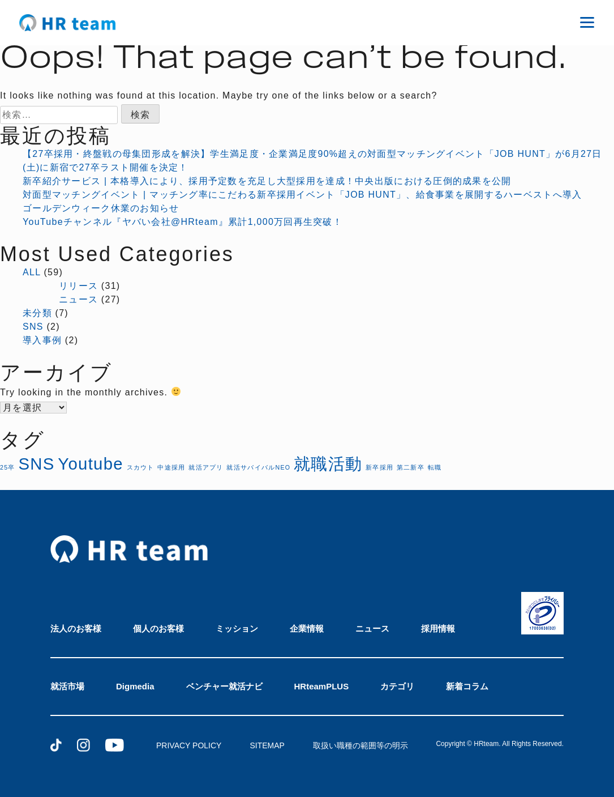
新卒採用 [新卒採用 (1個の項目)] (379, 467)
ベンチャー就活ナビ (224, 686)
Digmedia (135, 686)
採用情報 (438, 628)
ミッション (237, 628)
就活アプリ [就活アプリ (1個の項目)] (205, 467)
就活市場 (67, 686)
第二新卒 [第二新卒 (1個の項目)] (410, 467)
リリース (78, 286)
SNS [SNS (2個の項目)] (36, 463)
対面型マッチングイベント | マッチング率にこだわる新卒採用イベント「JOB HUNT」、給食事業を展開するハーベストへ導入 (302, 194)
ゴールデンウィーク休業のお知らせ (101, 208)
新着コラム (467, 686)
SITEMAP (267, 745)
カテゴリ (397, 686)
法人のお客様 (75, 628)
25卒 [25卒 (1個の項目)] (7, 467)
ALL (32, 272)
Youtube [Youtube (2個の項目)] (90, 463)
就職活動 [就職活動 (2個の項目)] (328, 463)
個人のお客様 (158, 628)
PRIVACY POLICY (188, 745)
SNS (33, 326)
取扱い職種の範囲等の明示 (360, 745)
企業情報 (307, 628)
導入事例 (42, 340)
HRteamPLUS (321, 686)
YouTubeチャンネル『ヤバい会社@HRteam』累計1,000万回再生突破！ (182, 222)
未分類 (37, 313)
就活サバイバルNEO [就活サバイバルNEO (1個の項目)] (258, 467)
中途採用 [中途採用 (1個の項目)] (171, 467)
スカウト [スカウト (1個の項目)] (140, 467)
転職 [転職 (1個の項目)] (435, 467)
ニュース (78, 299)
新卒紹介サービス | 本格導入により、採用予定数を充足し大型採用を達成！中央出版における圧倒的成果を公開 (267, 181)
